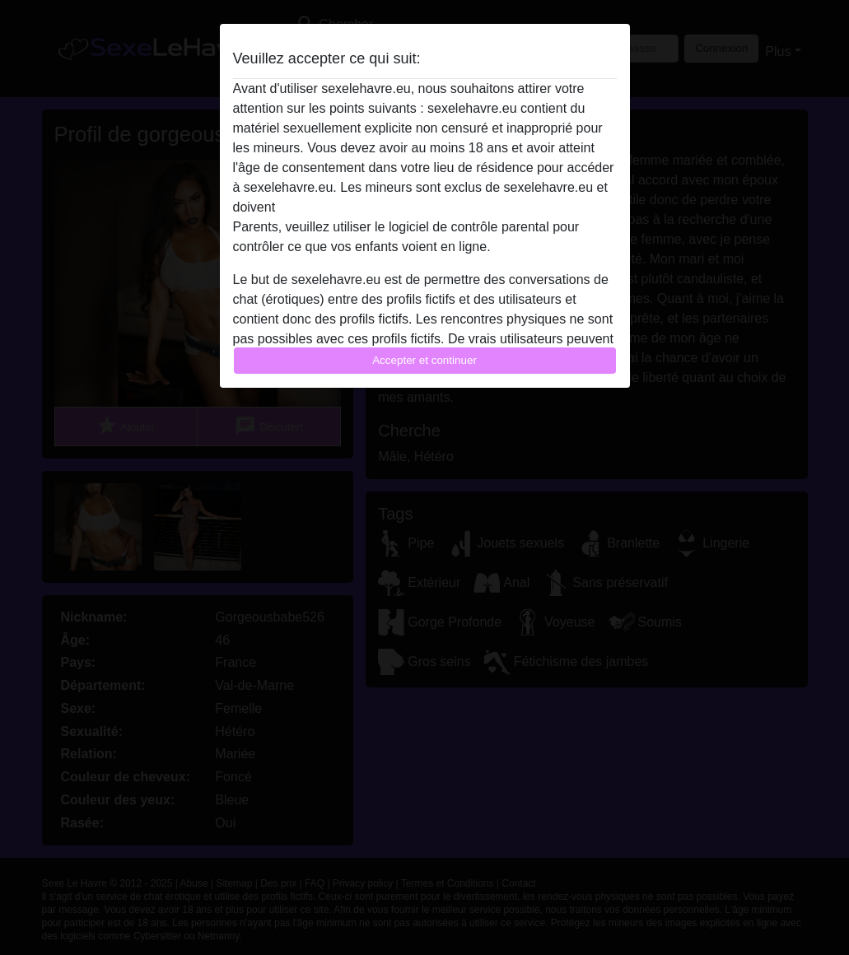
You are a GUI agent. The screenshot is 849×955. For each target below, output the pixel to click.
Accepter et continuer (424, 360)
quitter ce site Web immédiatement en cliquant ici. (424, 207)
